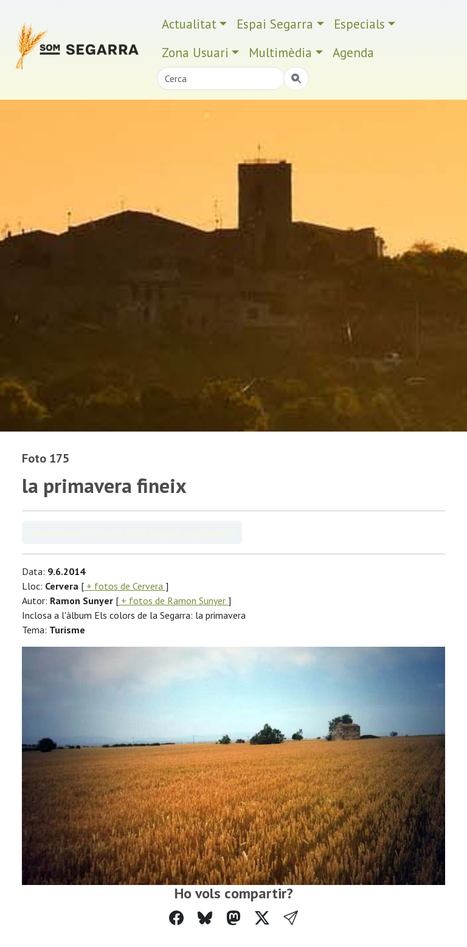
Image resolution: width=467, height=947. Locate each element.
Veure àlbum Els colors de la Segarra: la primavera (132, 532)
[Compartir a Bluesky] (205, 918)
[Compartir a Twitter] (262, 918)
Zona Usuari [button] (195, 52)
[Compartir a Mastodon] (233, 918)
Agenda (353, 52)
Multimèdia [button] (280, 52)
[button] (290, 918)
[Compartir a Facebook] (176, 918)
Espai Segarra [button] (275, 24)
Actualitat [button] (189, 24)
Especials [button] (359, 24)
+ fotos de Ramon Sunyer (173, 600)
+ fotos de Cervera (124, 586)
